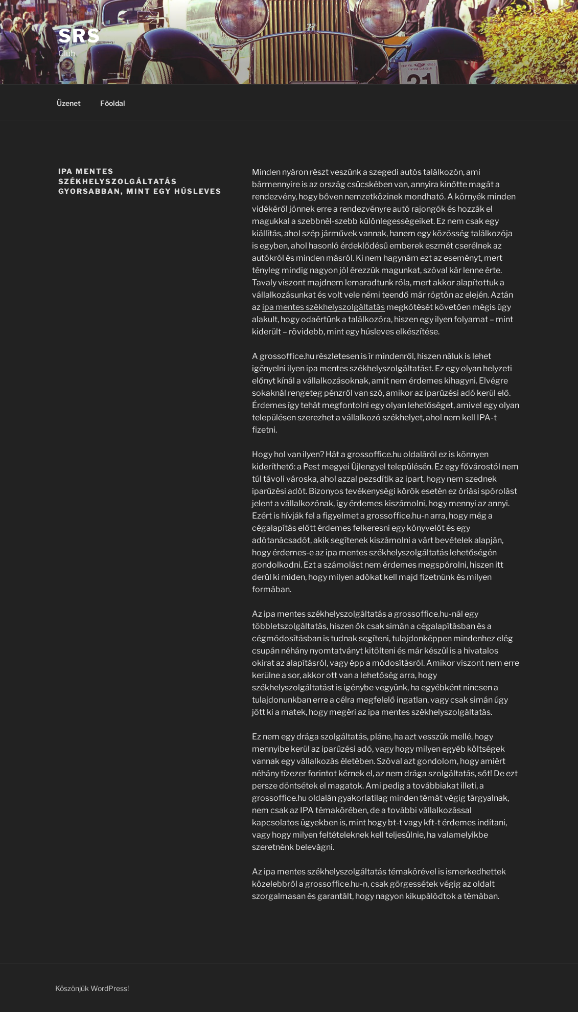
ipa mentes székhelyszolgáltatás (323, 307)
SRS (80, 36)
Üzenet (69, 103)
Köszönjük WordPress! (92, 988)
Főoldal (112, 103)
